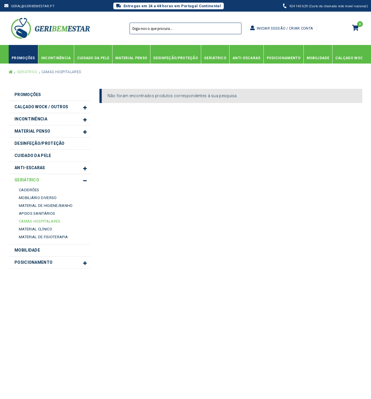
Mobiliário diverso (38, 198)
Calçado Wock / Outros (41, 106)
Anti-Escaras (29, 167)
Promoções (27, 94)
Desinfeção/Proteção (39, 143)
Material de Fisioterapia (43, 237)
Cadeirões (29, 190)
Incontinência (30, 119)
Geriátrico (27, 72)
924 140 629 (299, 6)
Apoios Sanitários (37, 213)
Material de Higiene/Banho (46, 205)
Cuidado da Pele (32, 155)
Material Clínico (35, 229)
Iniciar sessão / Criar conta (281, 28)
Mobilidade (27, 250)
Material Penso (32, 131)
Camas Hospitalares (39, 221)
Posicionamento (33, 262)
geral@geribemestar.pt (32, 6)
